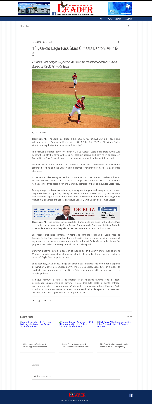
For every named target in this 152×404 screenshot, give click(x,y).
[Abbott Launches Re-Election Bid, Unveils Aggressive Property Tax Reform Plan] (37, 330)
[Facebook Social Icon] (54, 13)
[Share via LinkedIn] (45, 300)
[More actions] (118, 41)
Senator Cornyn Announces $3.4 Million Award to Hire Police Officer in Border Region (75, 345)
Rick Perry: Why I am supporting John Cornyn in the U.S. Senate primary (114, 345)
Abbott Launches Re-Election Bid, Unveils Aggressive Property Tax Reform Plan (35, 345)
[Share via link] (51, 300)
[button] (129, 26)
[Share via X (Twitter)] (39, 300)
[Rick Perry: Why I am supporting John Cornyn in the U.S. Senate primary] (114, 330)
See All (129, 316)
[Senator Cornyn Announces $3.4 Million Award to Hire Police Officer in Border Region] (76, 330)
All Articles (24, 26)
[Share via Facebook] (33, 300)
